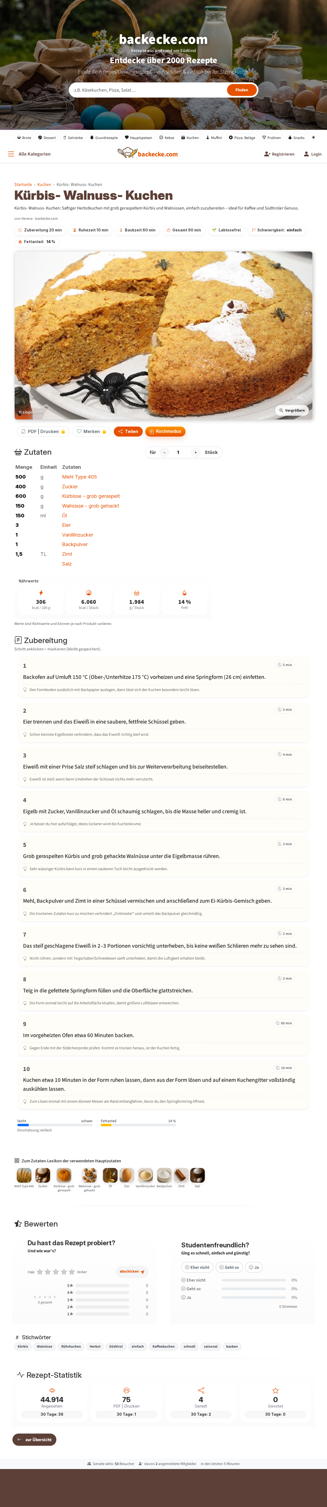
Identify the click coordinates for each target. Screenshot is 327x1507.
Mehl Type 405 (79, 477)
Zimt (67, 554)
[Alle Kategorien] (28, 154)
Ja (253, 1273)
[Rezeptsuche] (163, 90)
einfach (138, 1346)
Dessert (47, 137)
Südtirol (116, 1346)
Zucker (70, 486)
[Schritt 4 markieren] (164, 811)
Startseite (23, 184)
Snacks (296, 137)
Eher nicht (197, 1273)
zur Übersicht (34, 1440)
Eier (66, 525)
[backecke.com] (158, 154)
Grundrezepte (104, 137)
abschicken (132, 1278)
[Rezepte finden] (242, 90)
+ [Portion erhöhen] (195, 452)
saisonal (211, 1346)
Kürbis (23, 1346)
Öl (64, 515)
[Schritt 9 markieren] (164, 1035)
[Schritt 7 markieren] (164, 945)
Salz (67, 564)
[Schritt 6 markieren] (164, 901)
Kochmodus (165, 431)
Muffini (214, 137)
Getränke (73, 137)
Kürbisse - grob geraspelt (91, 496)
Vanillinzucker (77, 535)
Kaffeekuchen (164, 1346)
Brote (24, 137)
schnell (189, 1346)
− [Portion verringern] (164, 452)
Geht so (228, 1273)
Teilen (128, 431)
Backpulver (75, 544)
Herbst (95, 1346)
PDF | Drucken (43, 431)
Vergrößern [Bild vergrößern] (292, 410)
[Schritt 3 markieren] (164, 766)
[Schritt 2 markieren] (164, 722)
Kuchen (190, 137)
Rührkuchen (71, 1346)
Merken (91, 431)
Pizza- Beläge (242, 137)
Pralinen (271, 137)
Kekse (166, 137)
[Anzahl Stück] (180, 452)
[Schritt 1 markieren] (164, 677)
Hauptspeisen (139, 137)
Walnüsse (44, 1346)
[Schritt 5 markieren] (164, 856)
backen (232, 1346)
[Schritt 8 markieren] (164, 990)
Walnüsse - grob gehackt (90, 506)
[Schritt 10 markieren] (164, 1084)
